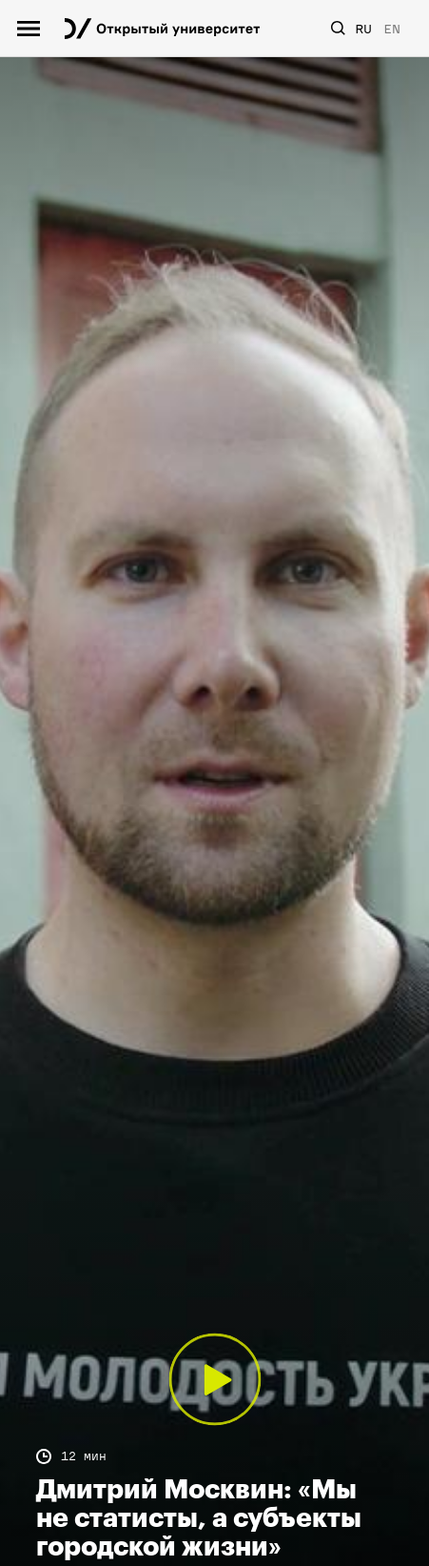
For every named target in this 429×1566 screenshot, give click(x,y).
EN (391, 29)
